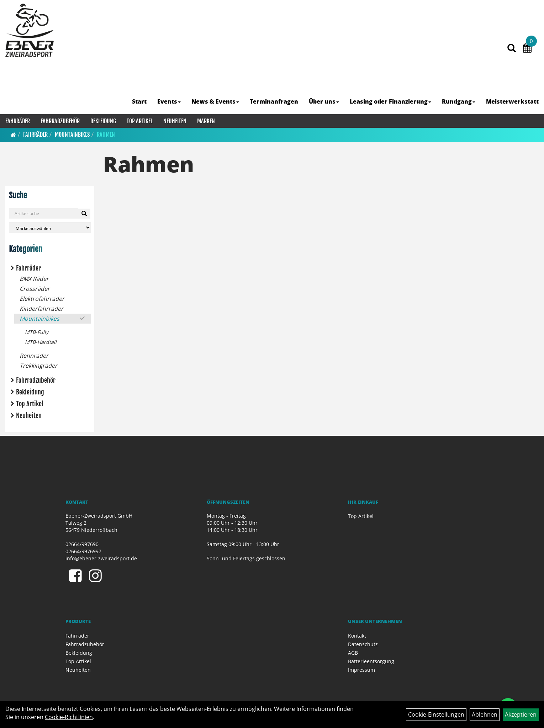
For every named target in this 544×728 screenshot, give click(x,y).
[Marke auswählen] (50, 227)
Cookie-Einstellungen (436, 714)
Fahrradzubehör (60, 121)
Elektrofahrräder (42, 299)
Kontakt (357, 635)
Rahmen (106, 134)
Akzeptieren (521, 714)
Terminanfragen (274, 101)
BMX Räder (34, 279)
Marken (206, 121)
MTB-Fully (36, 332)
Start (139, 101)
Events (169, 101)
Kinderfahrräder (41, 309)
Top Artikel (140, 121)
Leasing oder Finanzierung (390, 101)
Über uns (324, 101)
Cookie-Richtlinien (69, 717)
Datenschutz (363, 644)
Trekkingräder (38, 366)
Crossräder (35, 289)
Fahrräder (17, 121)
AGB (353, 652)
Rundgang (458, 101)
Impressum (361, 669)
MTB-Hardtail (41, 342)
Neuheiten (174, 121)
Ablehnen (484, 714)
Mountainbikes (72, 134)
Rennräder (34, 356)
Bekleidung (103, 121)
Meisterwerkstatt (512, 101)
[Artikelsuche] (511, 48)
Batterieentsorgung (371, 661)
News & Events (215, 101)
